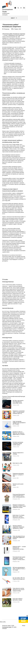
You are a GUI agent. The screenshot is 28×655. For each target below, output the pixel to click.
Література (6, 42)
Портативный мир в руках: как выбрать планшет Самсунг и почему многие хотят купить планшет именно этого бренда (19, 573)
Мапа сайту (3, 635)
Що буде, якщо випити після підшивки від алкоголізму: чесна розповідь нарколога (18, 415)
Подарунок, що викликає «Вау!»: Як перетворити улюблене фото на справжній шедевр (19, 426)
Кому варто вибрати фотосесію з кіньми (17, 612)
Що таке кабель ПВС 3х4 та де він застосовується (19, 592)
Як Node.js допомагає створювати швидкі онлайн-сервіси (18, 457)
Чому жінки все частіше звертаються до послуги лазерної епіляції (18, 603)
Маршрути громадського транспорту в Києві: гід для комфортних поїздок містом (19, 520)
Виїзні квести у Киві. (17, 476)
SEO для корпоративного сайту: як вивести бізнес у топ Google (19, 582)
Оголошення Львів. (6, 640)
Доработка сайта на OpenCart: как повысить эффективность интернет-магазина (19, 446)
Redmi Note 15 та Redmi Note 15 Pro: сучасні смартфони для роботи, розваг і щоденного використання (18, 531)
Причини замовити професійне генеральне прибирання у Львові (18, 540)
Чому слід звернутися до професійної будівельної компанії (19, 551)
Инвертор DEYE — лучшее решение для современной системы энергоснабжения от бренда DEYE (19, 562)
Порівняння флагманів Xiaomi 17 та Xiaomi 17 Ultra (18, 488)
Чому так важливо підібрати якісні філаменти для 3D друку (19, 436)
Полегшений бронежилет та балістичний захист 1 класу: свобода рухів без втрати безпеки (19, 509)
